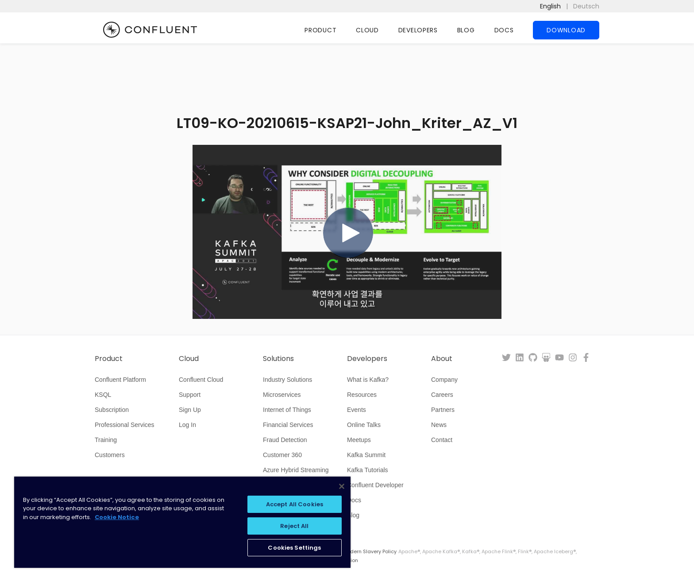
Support (189, 394)
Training (106, 439)
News (439, 424)
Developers (418, 30)
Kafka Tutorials (367, 469)
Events (356, 409)
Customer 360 (282, 454)
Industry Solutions (287, 379)
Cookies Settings (294, 547)
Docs (504, 30)
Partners (443, 409)
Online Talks (364, 424)
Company (444, 379)
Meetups (359, 439)
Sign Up (190, 409)
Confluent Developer (375, 485)
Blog (466, 30)
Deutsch (586, 6)
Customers (110, 454)
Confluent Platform (120, 379)
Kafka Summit (366, 454)
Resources (362, 394)
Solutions (278, 359)
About (441, 359)
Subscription (112, 409)
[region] (182, 522)
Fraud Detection (285, 439)
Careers (442, 394)
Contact (441, 439)
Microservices (282, 394)
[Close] (341, 486)
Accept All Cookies (294, 504)
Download (566, 30)
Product (320, 30)
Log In (187, 424)
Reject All (294, 526)
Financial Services (288, 424)
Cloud (367, 30)
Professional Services (124, 424)
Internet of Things (287, 409)
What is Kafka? (368, 379)
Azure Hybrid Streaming (296, 469)
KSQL (103, 394)
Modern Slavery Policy (370, 551)
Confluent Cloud (201, 379)
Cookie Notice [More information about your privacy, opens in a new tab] (117, 517)
